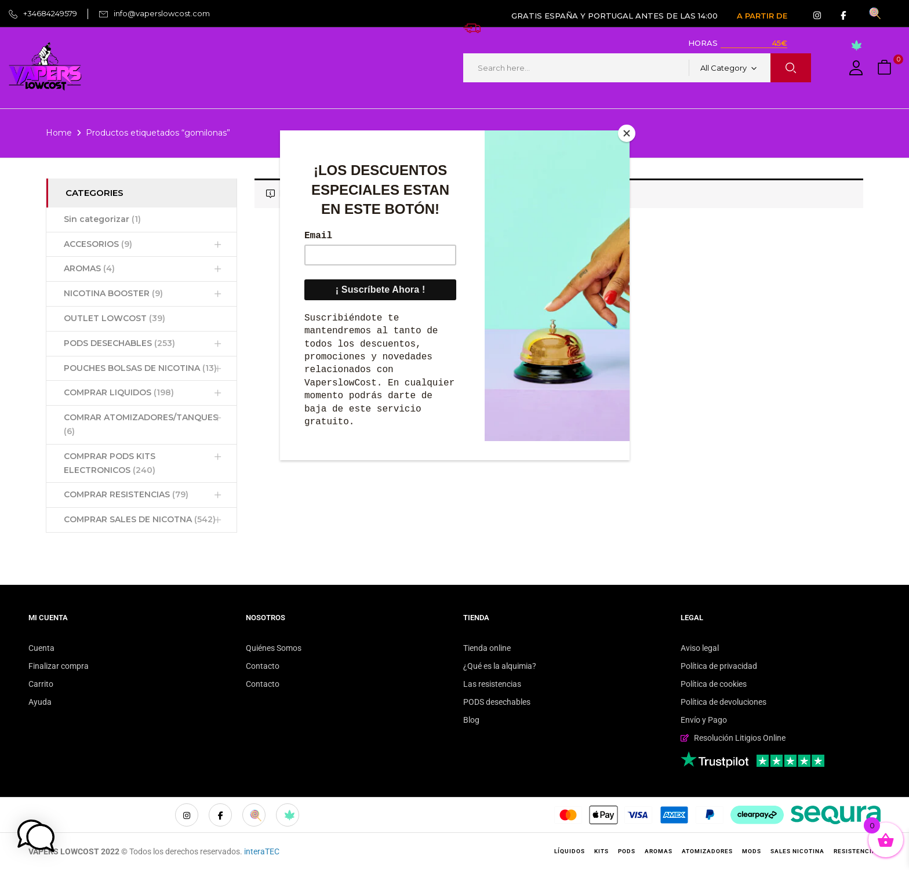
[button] (886, 68)
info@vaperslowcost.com (162, 13)
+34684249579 (50, 13)
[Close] (626, 133)
